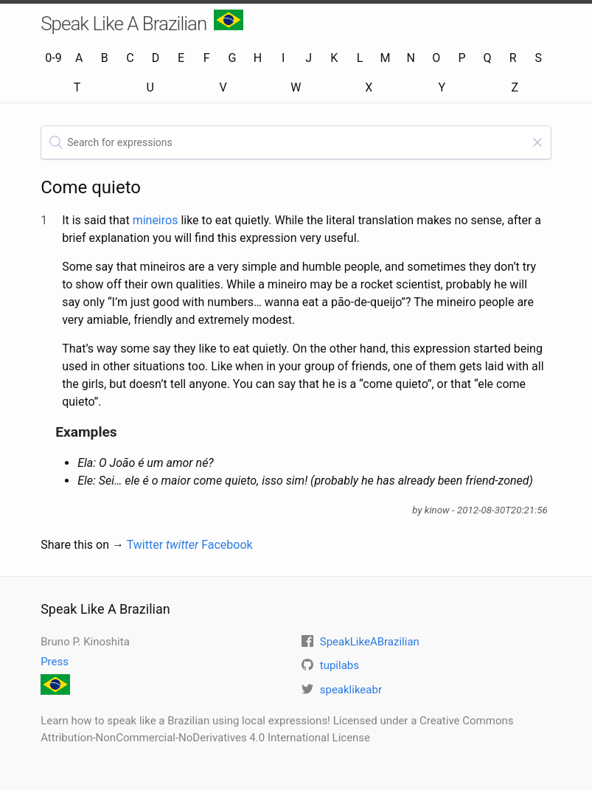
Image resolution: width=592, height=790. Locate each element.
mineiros (155, 220)
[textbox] (296, 142)
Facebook (226, 545)
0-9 (53, 58)
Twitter (163, 545)
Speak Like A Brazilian (142, 22)
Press (55, 661)
